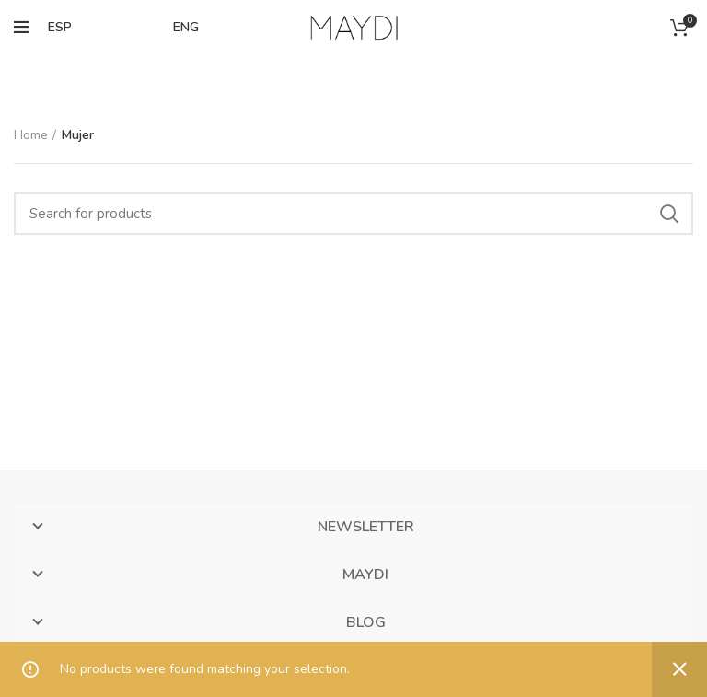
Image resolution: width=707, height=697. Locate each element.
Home (31, 135)
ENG (186, 27)
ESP (60, 27)
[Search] (353, 213)
